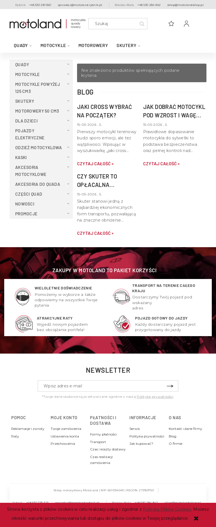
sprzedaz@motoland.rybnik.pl (80, 5)
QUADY (22, 64)
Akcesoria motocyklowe (30, 171)
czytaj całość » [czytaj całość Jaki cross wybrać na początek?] (95, 163)
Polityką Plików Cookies (167, 509)
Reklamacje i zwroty (27, 428)
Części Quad (28, 193)
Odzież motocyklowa (38, 147)
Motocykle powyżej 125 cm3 (37, 88)
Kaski (21, 157)
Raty (15, 436)
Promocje (26, 213)
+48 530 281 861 (40, 5)
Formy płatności (103, 434)
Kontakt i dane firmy (185, 428)
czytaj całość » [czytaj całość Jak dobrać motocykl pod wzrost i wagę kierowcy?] (161, 163)
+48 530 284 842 (149, 5)
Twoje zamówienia (66, 428)
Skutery (24, 101)
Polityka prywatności (146, 436)
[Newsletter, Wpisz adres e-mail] (108, 386)
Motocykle (27, 74)
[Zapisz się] (169, 386)
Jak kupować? (141, 443)
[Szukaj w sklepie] (119, 23)
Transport (98, 442)
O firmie (175, 443)
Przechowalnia (63, 443)
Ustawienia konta (65, 436)
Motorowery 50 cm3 (37, 110)
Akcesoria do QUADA (37, 184)
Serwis (134, 428)
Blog (172, 436)
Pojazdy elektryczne (29, 134)
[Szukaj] (141, 23)
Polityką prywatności (155, 396)
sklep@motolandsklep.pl (185, 5)
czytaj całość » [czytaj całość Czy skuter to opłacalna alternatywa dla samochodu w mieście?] (95, 233)
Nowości (24, 203)
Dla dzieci (26, 120)
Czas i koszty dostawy (108, 449)
